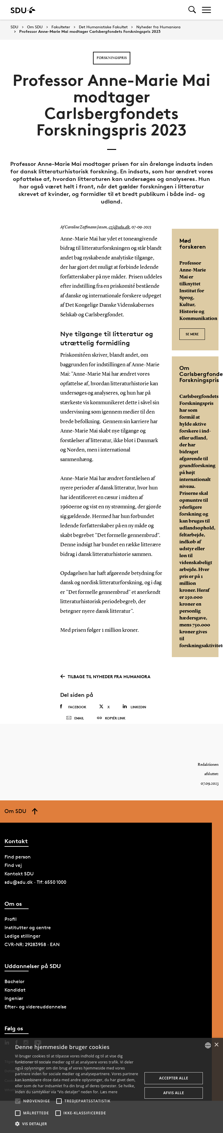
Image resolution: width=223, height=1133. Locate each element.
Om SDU (35, 27)
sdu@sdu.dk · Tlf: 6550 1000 (35, 893)
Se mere (192, 331)
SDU (14, 27)
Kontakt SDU (19, 885)
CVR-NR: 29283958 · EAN (32, 956)
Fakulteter (60, 27)
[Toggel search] (192, 10)
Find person (18, 868)
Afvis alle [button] (173, 1092)
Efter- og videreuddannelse (36, 1018)
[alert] (111, 1085)
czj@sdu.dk (118, 227)
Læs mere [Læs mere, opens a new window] (108, 1091)
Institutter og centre (28, 939)
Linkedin (134, 706)
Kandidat (15, 1001)
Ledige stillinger (22, 947)
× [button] (216, 1045)
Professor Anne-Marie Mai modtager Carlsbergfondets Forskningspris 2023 (89, 31)
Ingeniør (14, 1010)
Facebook (73, 706)
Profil (11, 930)
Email (75, 724)
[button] (18, 1101)
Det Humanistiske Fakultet (103, 27)
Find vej (13, 877)
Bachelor (14, 993)
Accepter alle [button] (173, 1078)
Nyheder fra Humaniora (158, 27)
